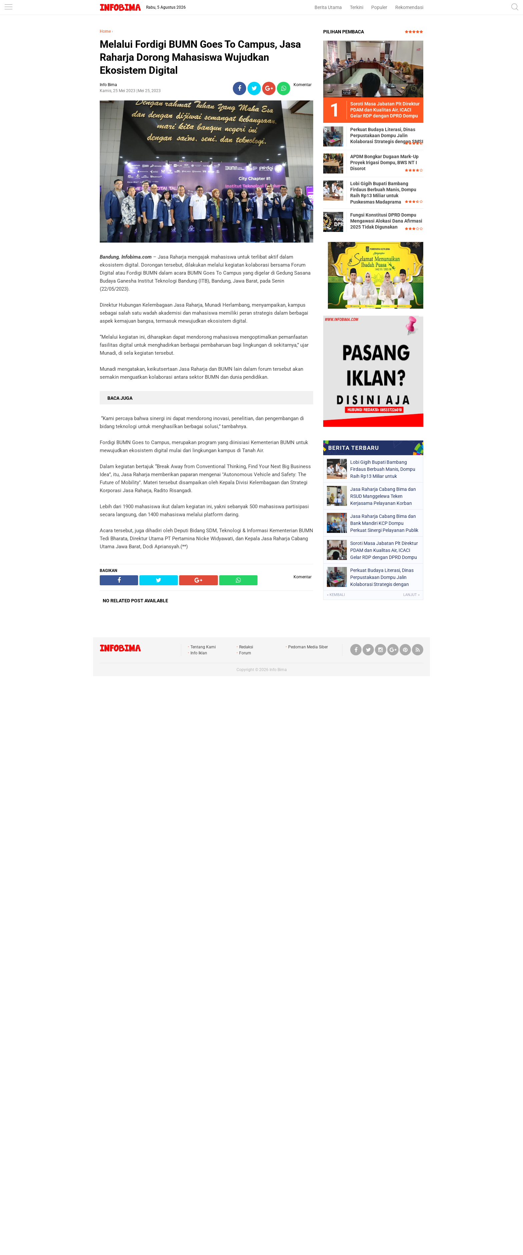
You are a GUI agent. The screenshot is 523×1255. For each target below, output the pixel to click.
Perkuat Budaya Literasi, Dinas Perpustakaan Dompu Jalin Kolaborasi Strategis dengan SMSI (386, 135)
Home (105, 31)
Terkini (356, 7)
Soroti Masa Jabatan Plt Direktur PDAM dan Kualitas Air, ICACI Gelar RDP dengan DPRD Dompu (384, 550)
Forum (245, 653)
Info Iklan (198, 653)
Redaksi (246, 647)
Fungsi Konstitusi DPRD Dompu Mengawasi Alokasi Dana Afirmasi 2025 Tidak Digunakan (386, 221)
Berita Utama (328, 7)
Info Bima (278, 669)
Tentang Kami (203, 647)
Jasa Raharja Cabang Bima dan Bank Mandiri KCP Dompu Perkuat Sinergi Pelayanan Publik (384, 523)
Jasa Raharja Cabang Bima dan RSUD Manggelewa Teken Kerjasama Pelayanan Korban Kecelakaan (383, 496)
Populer (379, 7)
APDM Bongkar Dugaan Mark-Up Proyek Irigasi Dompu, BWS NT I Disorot (384, 162)
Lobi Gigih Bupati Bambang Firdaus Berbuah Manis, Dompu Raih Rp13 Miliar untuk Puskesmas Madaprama (383, 193)
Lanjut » (411, 595)
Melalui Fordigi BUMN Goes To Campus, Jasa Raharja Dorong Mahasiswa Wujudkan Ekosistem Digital (200, 57)
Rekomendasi (409, 7)
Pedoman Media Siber (308, 647)
